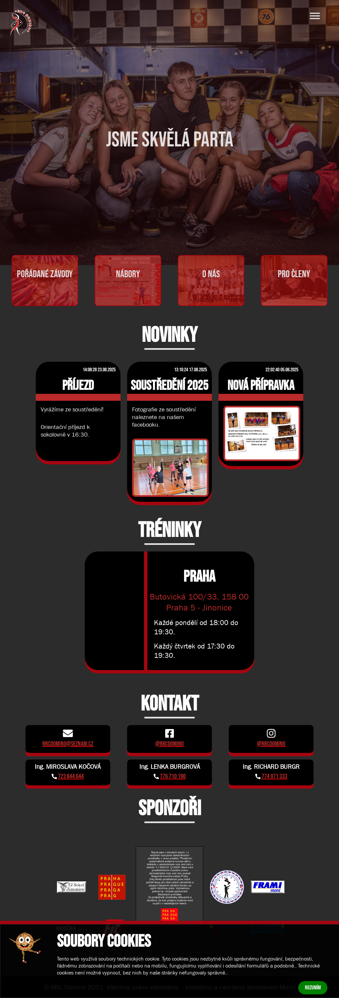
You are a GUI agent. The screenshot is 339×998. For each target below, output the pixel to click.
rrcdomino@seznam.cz (67, 744)
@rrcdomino (169, 744)
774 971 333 (274, 776)
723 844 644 (71, 776)
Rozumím (313, 987)
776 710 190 (173, 776)
